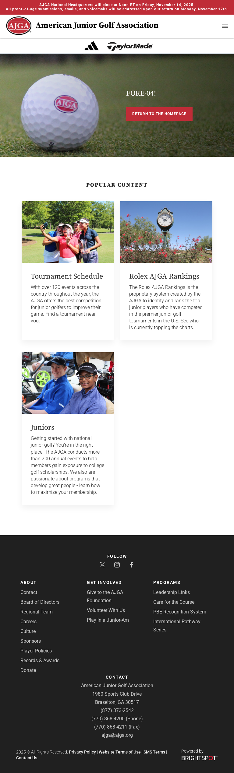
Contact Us (26, 757)
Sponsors (30, 641)
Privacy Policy (82, 752)
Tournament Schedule (67, 276)
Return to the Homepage (159, 114)
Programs (166, 582)
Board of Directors (39, 602)
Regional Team (36, 612)
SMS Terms (154, 752)
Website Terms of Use (120, 752)
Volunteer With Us (106, 610)
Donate (28, 670)
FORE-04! (141, 93)
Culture (28, 631)
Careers (28, 621)
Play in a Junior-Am (108, 620)
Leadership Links (171, 592)
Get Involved (104, 582)
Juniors (42, 427)
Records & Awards (39, 660)
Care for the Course (173, 602)
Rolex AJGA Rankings (164, 276)
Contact (28, 592)
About (28, 582)
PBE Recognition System (179, 612)
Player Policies (36, 651)
